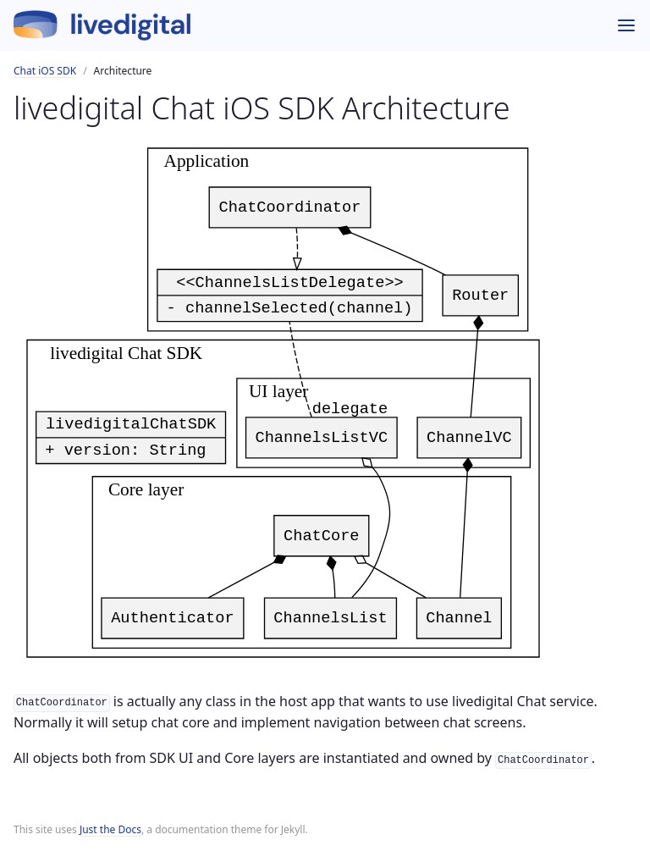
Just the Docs (110, 829)
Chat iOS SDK (45, 71)
